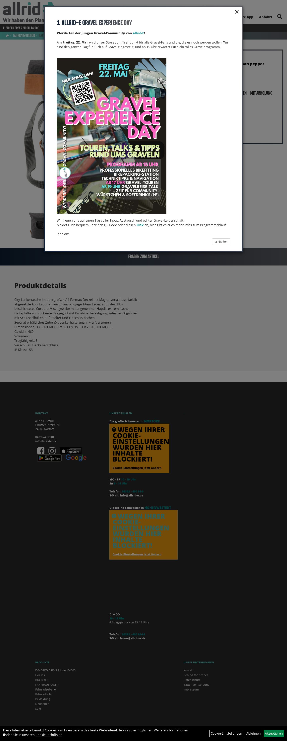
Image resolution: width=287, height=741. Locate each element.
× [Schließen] (237, 12)
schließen (221, 242)
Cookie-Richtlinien (48, 735)
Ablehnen (253, 733)
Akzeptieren (274, 733)
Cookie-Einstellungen (226, 733)
